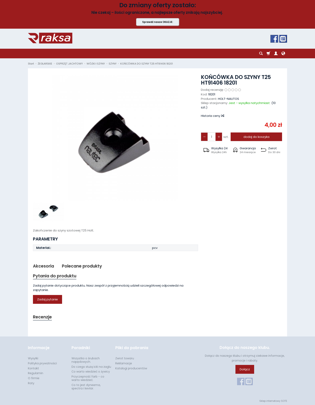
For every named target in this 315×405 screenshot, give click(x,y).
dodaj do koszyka (256, 137)
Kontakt (33, 368)
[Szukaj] (261, 53)
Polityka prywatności (42, 363)
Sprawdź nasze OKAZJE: (157, 22)
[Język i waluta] (283, 53)
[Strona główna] (50, 38)
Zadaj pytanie (47, 299)
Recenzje (42, 317)
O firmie (33, 378)
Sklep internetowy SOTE (273, 401)
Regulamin (35, 373)
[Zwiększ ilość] (204, 136)
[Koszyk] (268, 53)
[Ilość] (212, 136)
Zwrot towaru (124, 358)
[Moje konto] (276, 53)
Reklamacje (123, 363)
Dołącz (245, 369)
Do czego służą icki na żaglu (91, 367)
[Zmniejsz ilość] (218, 136)
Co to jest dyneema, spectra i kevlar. (86, 386)
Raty (31, 383)
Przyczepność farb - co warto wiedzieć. (88, 378)
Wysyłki (33, 358)
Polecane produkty (82, 266)
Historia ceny (212, 116)
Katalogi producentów (131, 368)
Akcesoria (43, 266)
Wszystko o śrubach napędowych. (86, 360)
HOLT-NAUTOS (228, 99)
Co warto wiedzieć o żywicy (91, 372)
